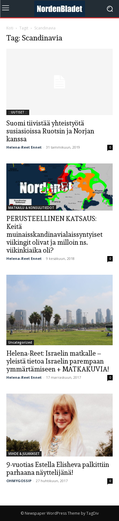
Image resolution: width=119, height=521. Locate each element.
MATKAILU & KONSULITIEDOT (31, 207)
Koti (9, 28)
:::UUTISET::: (17, 112)
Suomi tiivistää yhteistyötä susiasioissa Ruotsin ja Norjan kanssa (50, 131)
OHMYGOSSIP (18, 480)
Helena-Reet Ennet (24, 147)
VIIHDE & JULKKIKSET (24, 453)
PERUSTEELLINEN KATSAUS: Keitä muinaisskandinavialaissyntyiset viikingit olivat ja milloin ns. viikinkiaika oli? (54, 234)
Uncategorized (20, 342)
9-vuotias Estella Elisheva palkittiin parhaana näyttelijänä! (57, 468)
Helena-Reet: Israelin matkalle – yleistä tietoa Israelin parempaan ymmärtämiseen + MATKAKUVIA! (57, 361)
